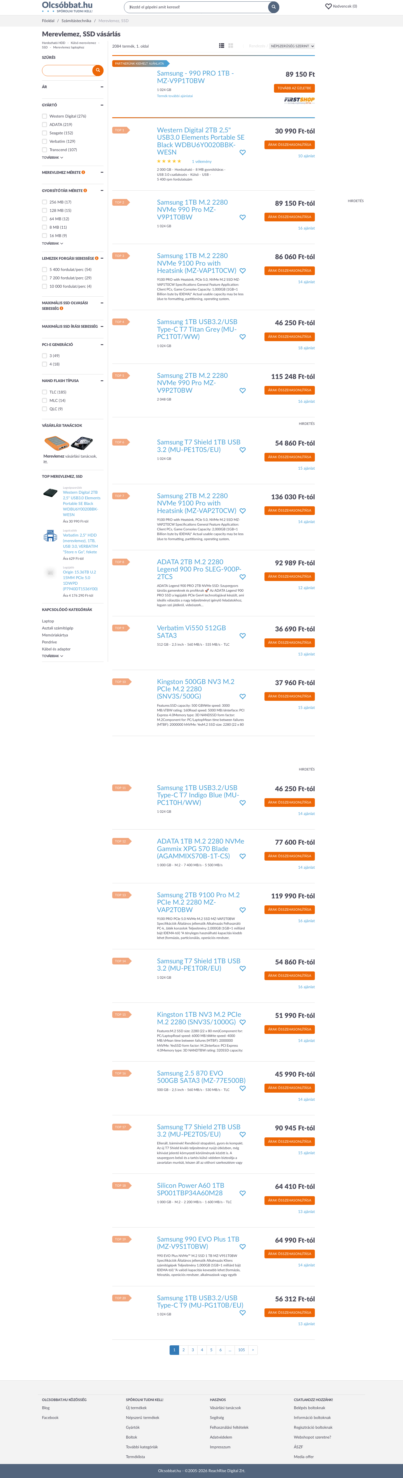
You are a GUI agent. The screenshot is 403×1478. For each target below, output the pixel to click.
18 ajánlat (306, 348)
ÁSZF (298, 1447)
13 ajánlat (306, 654)
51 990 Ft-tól (295, 1016)
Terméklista (135, 1457)
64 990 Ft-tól (295, 1240)
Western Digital (63, 116)
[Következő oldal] (253, 1350)
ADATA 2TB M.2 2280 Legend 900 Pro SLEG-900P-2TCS (199, 569)
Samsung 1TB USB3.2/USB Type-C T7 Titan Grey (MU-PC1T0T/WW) (197, 329)
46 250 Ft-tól (295, 323)
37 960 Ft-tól (295, 683)
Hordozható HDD (53, 42)
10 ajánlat (306, 156)
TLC (53, 392)
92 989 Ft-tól (295, 563)
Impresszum (220, 1447)
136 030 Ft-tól (293, 497)
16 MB (55, 236)
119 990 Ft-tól (293, 896)
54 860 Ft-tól (295, 443)
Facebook (50, 1418)
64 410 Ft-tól (295, 1187)
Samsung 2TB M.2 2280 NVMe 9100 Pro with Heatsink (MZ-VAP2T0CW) (196, 503)
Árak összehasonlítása (289, 144)
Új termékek (136, 1408)
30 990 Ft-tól (295, 131)
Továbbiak (52, 157)
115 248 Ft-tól (293, 377)
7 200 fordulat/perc (67, 278)
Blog (46, 1408)
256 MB (57, 202)
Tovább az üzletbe (294, 88)
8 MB (54, 227)
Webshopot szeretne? (312, 1437)
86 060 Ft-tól (295, 257)
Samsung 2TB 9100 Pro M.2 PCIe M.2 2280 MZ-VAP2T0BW (198, 902)
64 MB (55, 219)
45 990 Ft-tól (295, 1074)
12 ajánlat (306, 588)
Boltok (131, 1437)
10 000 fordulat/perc (68, 287)
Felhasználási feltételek (229, 1428)
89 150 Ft (300, 74)
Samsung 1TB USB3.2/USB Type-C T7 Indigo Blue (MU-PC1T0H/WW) (198, 795)
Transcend (58, 150)
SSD (45, 47)
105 (241, 1350)
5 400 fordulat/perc (67, 270)
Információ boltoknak (312, 1418)
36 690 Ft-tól (295, 629)
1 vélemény (202, 162)
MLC (54, 401)
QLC (53, 409)
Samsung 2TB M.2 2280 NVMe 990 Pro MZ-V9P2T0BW (192, 383)
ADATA (56, 125)
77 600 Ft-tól (295, 842)
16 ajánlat (306, 228)
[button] (343, 6)
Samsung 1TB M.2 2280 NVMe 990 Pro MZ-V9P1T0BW (192, 210)
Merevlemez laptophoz (68, 47)
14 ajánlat (306, 282)
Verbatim (57, 142)
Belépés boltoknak (309, 1408)
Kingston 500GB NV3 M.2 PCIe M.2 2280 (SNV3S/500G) (196, 689)
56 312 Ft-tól (295, 1299)
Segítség (217, 1418)
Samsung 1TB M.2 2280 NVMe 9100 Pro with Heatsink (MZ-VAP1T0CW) (196, 263)
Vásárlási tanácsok (225, 1408)
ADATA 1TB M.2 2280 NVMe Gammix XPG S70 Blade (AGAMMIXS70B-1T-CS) (200, 849)
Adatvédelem (221, 1437)
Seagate (56, 133)
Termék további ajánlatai (175, 96)
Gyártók (133, 1428)
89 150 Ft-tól (295, 203)
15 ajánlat (306, 468)
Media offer (304, 1457)
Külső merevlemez (83, 42)
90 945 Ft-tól (295, 1128)
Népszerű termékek (142, 1418)
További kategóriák (142, 1447)
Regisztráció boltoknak (313, 1428)
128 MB (57, 211)
